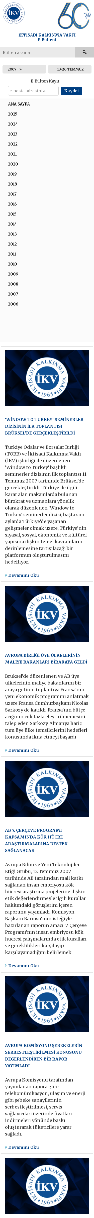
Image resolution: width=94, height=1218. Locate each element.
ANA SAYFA (19, 104)
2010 (12, 264)
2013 (12, 234)
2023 (12, 134)
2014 (12, 224)
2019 (12, 174)
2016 (12, 204)
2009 (13, 274)
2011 (12, 254)
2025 (12, 114)
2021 (12, 154)
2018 (12, 184)
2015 (12, 214)
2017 (12, 194)
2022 (13, 144)
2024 (13, 124)
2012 (12, 244)
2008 (13, 284)
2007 (12, 69)
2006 (13, 304)
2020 (13, 164)
